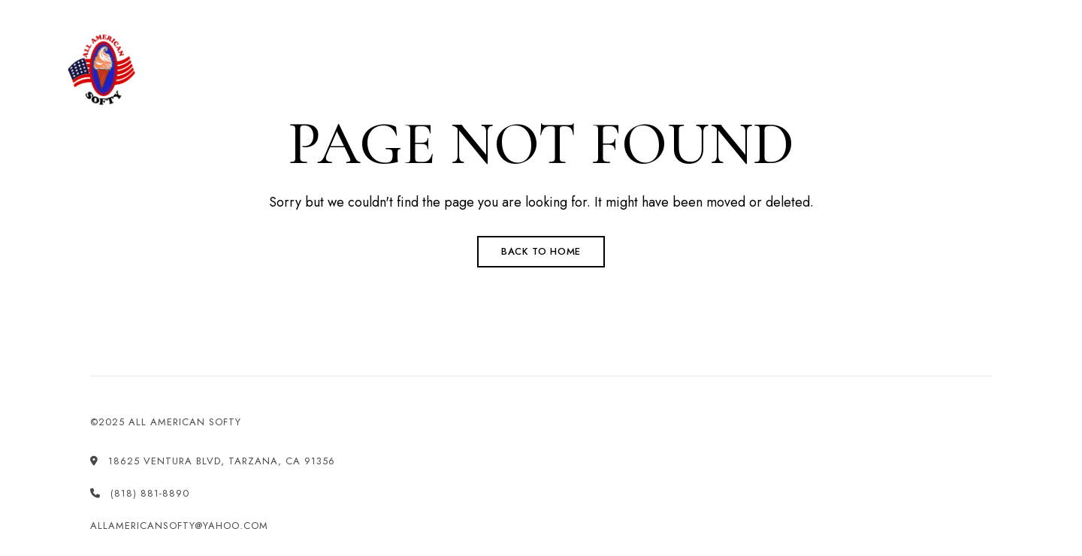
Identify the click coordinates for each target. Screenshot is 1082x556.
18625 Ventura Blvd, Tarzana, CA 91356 (167, 8)
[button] (959, 70)
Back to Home (541, 251)
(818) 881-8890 (516, 8)
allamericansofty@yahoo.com (838, 8)
